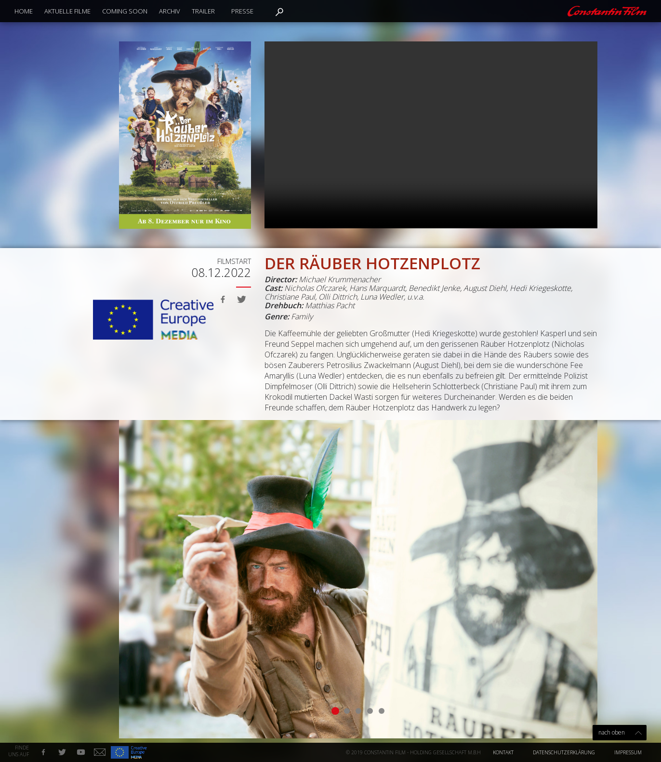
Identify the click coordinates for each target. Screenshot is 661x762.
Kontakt (503, 752)
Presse (242, 11)
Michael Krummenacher (340, 279)
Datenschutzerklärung (564, 752)
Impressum (628, 752)
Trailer (203, 11)
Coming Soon (124, 11)
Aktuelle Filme (67, 11)
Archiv (169, 11)
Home (23, 11)
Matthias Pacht (330, 305)
